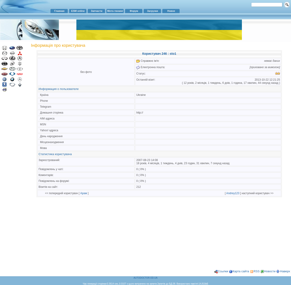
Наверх (285, 271)
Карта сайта (241, 271)
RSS (256, 271)
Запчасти (96, 11)
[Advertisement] (14, 167)
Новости (269, 271)
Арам (83, 193)
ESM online (78, 11)
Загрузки (152, 11)
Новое (171, 11)
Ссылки (223, 271)
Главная (59, 11)
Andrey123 (232, 193)
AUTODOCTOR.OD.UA (145, 278)
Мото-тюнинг (115, 11)
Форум (134, 11)
